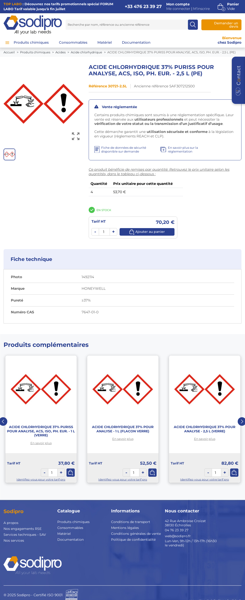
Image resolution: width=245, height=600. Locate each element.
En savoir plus (41, 443)
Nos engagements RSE (23, 529)
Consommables (70, 528)
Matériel (64, 534)
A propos (11, 523)
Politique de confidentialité (133, 539)
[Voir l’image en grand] (76, 136)
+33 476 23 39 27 (143, 6)
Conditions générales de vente (136, 534)
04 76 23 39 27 (176, 530)
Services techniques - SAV (25, 534)
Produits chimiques (73, 522)
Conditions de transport (130, 522)
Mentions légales (125, 528)
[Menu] (7, 42)
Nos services (14, 540)
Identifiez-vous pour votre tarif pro (41, 479)
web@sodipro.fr (178, 536)
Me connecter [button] (178, 9)
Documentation (70, 539)
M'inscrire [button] (201, 9)
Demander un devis (226, 25)
